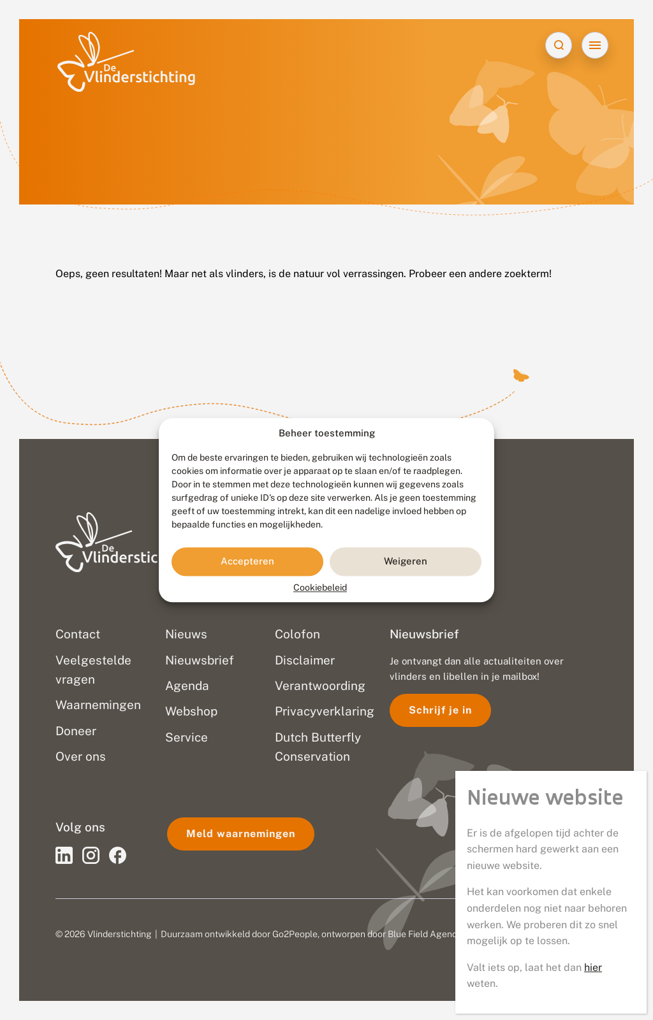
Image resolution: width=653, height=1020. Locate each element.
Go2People (295, 934)
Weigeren (405, 561)
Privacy (486, 934)
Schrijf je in (440, 710)
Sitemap (579, 934)
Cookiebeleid (320, 587)
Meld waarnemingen (240, 834)
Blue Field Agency (425, 934)
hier (593, 406)
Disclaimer (531, 934)
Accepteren (247, 561)
